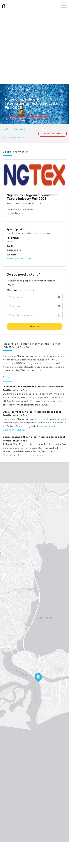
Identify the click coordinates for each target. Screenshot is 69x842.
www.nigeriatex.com (19, 258)
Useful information (13, 129)
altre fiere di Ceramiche (30, 455)
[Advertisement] (34, 47)
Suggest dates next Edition (30, 119)
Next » (34, 326)
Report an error (52, 134)
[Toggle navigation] (64, 6)
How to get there (12, 138)
